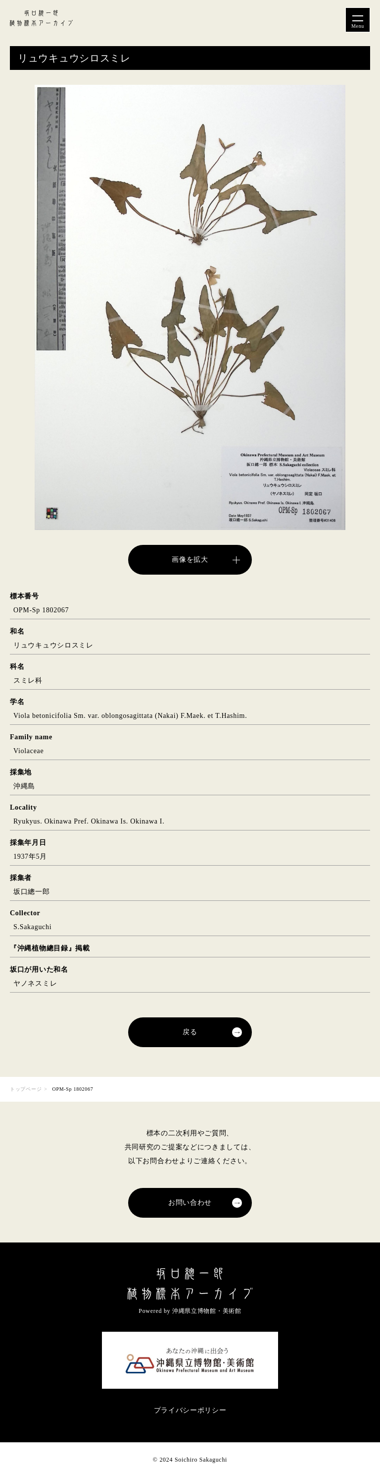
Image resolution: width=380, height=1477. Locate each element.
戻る (190, 1032)
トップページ (26, 1089)
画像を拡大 (190, 559)
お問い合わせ (190, 1202)
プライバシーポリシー (190, 1410)
